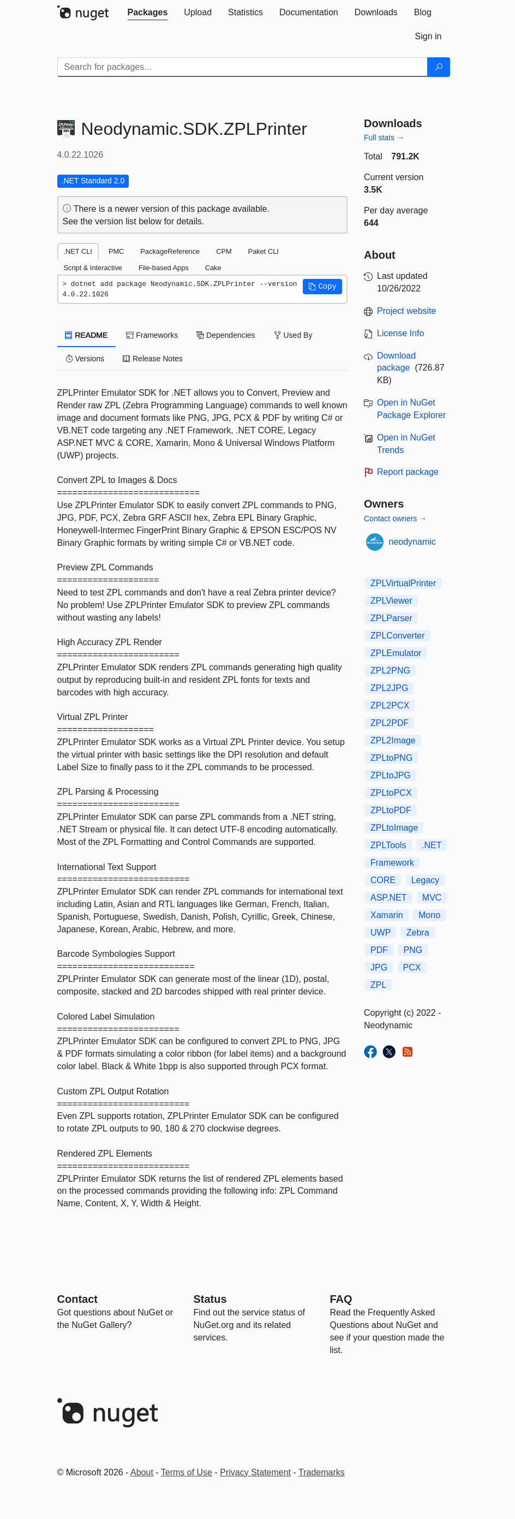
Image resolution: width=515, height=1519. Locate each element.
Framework (392, 862)
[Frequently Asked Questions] (341, 1299)
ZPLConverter (397, 635)
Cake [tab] (213, 268)
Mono (429, 915)
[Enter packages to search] (242, 67)
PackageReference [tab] (170, 251)
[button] (322, 286)
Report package (408, 471)
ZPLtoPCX (391, 792)
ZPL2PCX (389, 705)
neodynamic (412, 541)
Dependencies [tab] (225, 335)
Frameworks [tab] (152, 335)
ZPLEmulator (395, 653)
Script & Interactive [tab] (93, 268)
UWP (380, 932)
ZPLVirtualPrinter (403, 583)
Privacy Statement (255, 1472)
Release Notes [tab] (153, 358)
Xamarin (386, 915)
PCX (412, 967)
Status (210, 1299)
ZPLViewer (391, 600)
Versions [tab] (85, 358)
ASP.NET (388, 897)
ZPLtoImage (394, 827)
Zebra (417, 932)
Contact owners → (395, 518)
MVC (432, 897)
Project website (406, 310)
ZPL (378, 985)
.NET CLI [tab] (78, 251)
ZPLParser (391, 618)
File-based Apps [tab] (164, 268)
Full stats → (384, 137)
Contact (77, 1299)
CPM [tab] (223, 251)
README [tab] (86, 335)
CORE (383, 880)
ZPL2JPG (389, 688)
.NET (431, 845)
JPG (378, 967)
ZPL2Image (393, 740)
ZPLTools (388, 845)
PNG (412, 950)
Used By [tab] (293, 335)
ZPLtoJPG (390, 775)
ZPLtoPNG (391, 758)
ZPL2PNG (390, 670)
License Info (400, 333)
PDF (379, 950)
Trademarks (321, 1472)
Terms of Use (186, 1472)
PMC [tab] (116, 251)
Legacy (425, 880)
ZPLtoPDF (390, 810)
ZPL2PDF (389, 723)
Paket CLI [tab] (263, 251)
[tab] (147, 13)
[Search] (438, 67)
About (141, 1472)
